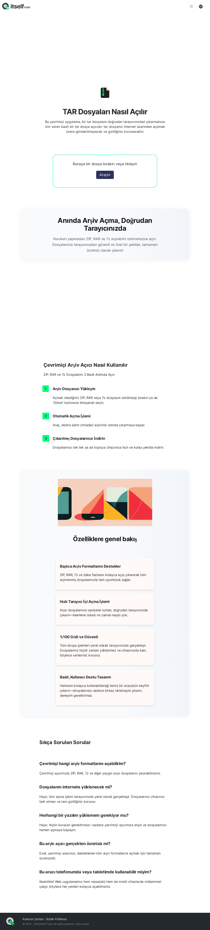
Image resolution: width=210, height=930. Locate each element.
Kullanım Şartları (33, 919)
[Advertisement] (105, 43)
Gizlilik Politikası (56, 919)
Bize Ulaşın (82, 923)
